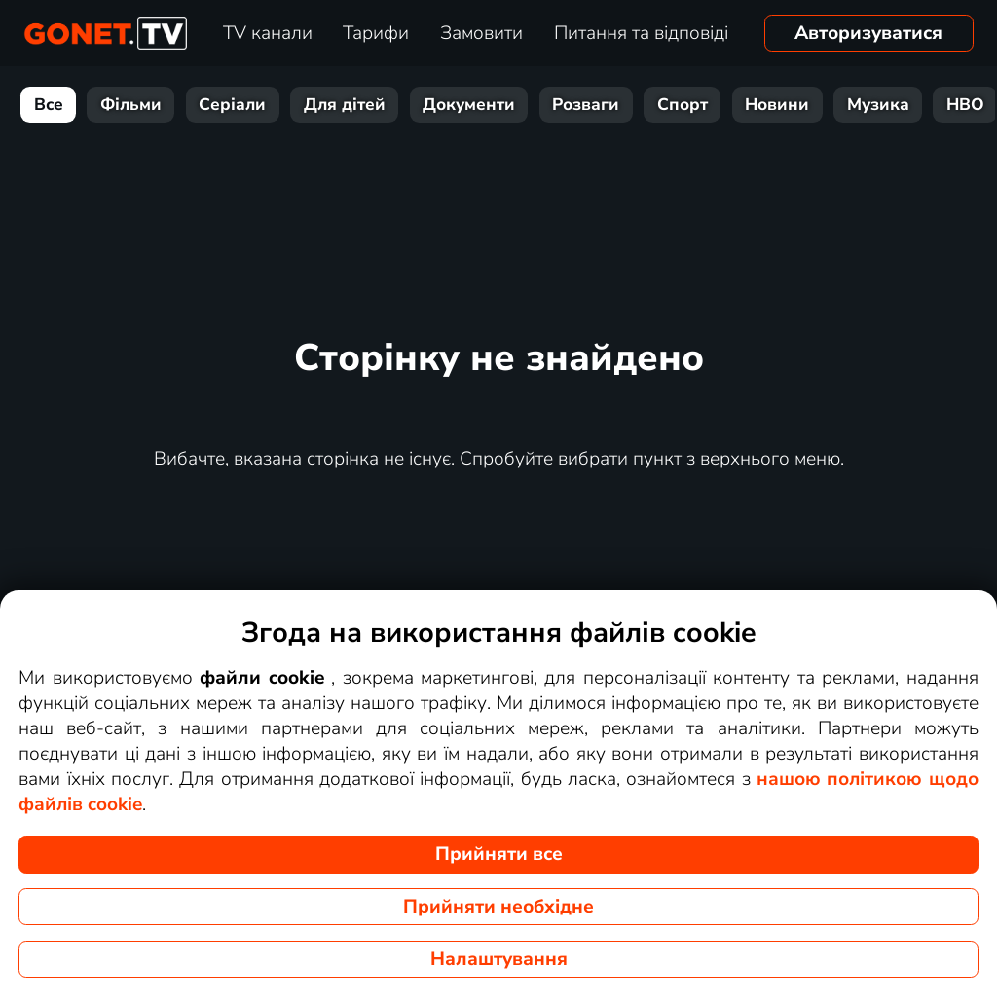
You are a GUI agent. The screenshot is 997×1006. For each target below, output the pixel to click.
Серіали (232, 104)
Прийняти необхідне (498, 906)
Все (48, 104)
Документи (469, 104)
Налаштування (499, 959)
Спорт (682, 104)
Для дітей (345, 104)
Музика (878, 104)
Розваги (585, 104)
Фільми (131, 104)
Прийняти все (499, 854)
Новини (777, 104)
